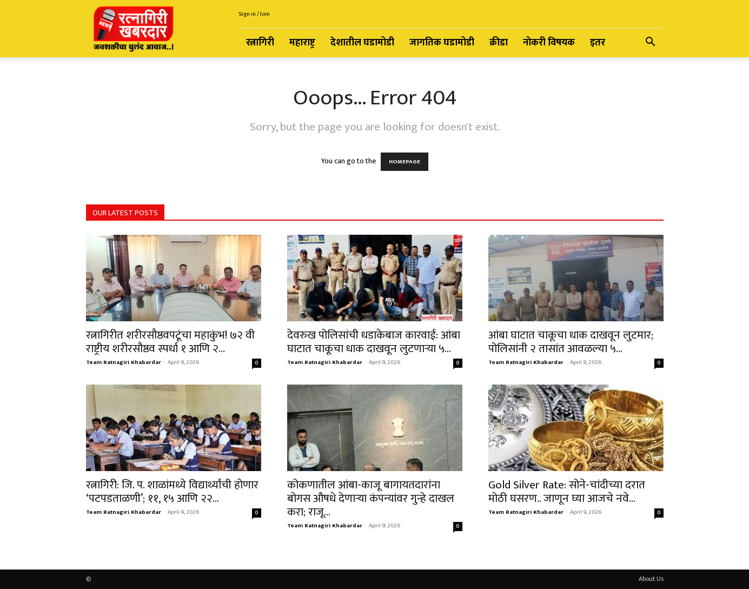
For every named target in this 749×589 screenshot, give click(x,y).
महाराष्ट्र (302, 43)
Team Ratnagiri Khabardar (123, 362)
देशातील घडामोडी (362, 43)
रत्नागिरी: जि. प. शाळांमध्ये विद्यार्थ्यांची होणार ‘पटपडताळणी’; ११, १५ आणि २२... (172, 491)
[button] (651, 43)
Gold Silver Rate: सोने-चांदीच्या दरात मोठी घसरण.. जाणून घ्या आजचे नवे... (566, 491)
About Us (651, 579)
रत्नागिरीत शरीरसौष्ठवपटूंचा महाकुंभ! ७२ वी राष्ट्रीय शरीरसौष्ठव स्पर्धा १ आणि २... (170, 342)
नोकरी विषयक (549, 43)
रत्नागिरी (260, 43)
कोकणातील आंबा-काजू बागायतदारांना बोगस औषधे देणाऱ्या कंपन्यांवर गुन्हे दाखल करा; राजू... (370, 498)
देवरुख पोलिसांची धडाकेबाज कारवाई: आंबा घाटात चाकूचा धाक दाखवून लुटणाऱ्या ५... (373, 342)
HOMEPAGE (404, 162)
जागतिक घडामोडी (441, 43)
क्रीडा (498, 43)
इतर (597, 43)
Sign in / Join (254, 14)
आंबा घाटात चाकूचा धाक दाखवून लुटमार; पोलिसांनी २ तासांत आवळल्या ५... (570, 342)
